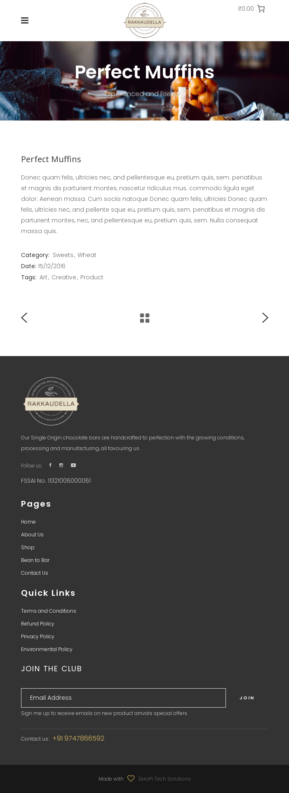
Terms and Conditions (48, 610)
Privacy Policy (37, 636)
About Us (32, 534)
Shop (28, 547)
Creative (64, 277)
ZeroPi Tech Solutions (164, 778)
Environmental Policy (47, 649)
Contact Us (34, 572)
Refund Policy (37, 623)
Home (28, 521)
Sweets (63, 255)
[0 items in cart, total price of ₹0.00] (251, 8)
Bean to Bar (35, 560)
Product (91, 277)
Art (43, 277)
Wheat (87, 255)
